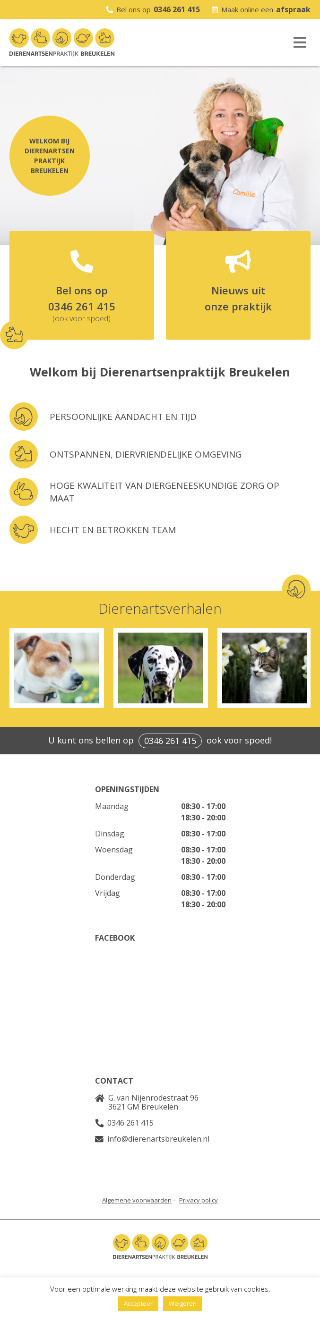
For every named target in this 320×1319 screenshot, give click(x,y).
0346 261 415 (177, 9)
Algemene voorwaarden (137, 1200)
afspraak (293, 9)
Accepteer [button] (138, 1303)
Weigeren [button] (183, 1303)
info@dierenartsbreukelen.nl (158, 1139)
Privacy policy (198, 1200)
